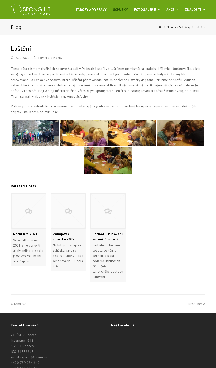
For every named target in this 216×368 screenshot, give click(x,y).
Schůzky (56, 58)
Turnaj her (196, 304)
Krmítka (18, 304)
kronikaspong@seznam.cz (30, 357)
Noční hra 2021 (25, 234)
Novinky (43, 58)
